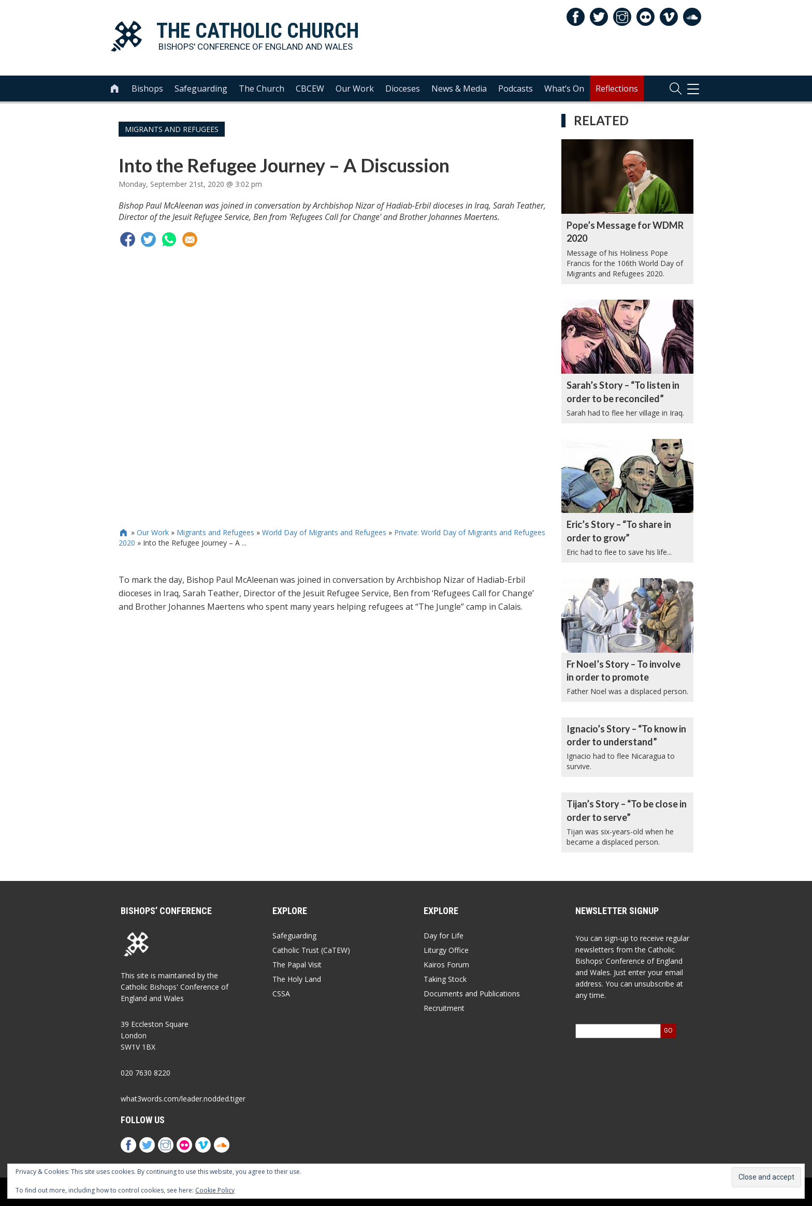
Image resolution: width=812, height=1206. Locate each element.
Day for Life (443, 935)
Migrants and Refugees (172, 129)
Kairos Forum (446, 964)
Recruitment (444, 1008)
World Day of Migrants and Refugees (324, 532)
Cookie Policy (215, 1190)
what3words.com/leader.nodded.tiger (183, 1099)
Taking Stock (445, 979)
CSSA (281, 993)
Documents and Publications (472, 993)
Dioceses (402, 88)
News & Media (459, 88)
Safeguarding (201, 88)
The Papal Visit (297, 964)
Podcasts (515, 88)
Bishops (147, 88)
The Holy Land (296, 979)
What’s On (564, 88)
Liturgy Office (446, 950)
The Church (261, 88)
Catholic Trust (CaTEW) (311, 950)
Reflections (617, 88)
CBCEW (310, 88)
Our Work (355, 88)
